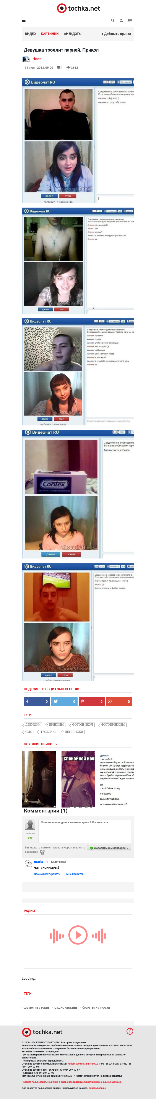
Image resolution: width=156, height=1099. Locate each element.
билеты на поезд (96, 1007)
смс (28, 731)
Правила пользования (34, 1082)
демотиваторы (36, 1007)
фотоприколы (113, 724)
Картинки (50, 34)
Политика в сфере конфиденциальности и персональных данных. (84, 1082)
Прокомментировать (47, 874)
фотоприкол (82, 724)
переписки (74, 731)
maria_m (41, 862)
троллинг (48, 731)
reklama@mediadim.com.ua (83, 1063)
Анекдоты (72, 34)
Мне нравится (75, 874)
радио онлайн (65, 1007)
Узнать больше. (97, 1088)
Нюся (36, 59)
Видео (30, 34)
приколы (56, 724)
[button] (121, 20)
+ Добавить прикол (116, 34)
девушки (33, 724)
